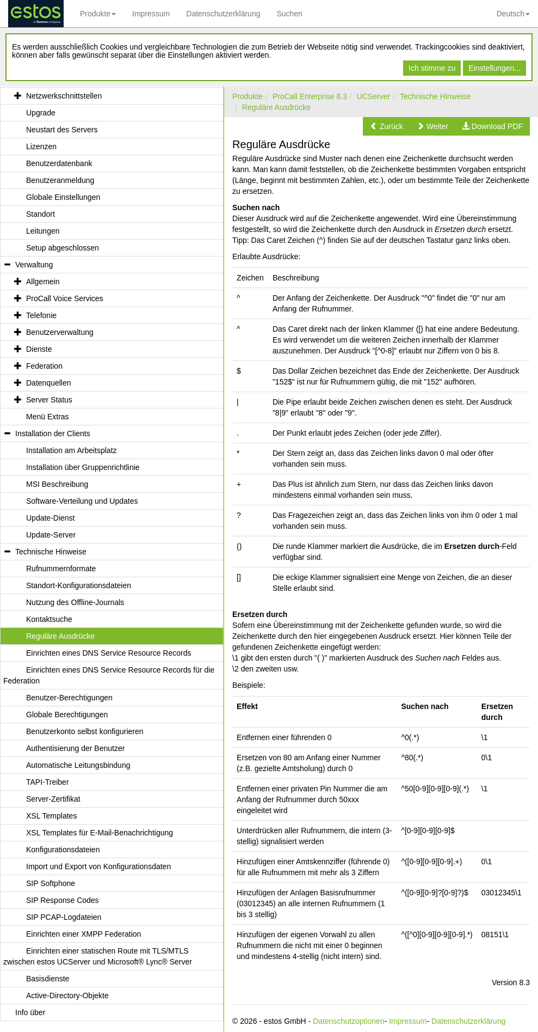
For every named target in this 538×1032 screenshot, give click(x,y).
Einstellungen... (494, 68)
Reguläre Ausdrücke (276, 107)
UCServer (373, 96)
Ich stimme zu (432, 68)
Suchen (289, 13)
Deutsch (513, 13)
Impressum (151, 13)
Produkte (98, 13)
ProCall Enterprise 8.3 (310, 96)
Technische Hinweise (435, 96)
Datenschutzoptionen (349, 1021)
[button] (386, 126)
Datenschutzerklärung (223, 13)
